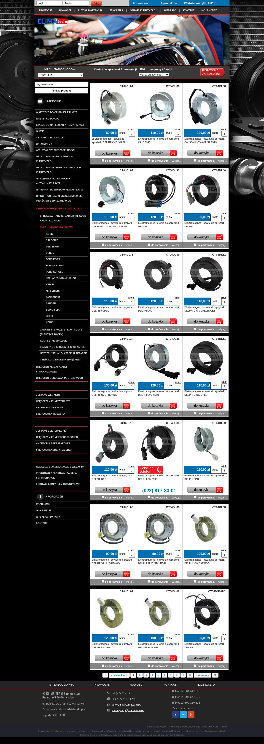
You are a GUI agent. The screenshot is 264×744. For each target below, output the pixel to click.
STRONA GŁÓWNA (61, 684)
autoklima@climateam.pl (126, 704)
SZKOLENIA (116, 10)
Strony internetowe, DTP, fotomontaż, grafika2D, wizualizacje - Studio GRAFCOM (182, 727)
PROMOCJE (45, 10)
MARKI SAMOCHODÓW (59, 69)
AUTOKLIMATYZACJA (90, 10)
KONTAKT (188, 10)
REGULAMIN (43, 504)
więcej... (130, 161)
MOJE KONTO (209, 10)
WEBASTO (170, 10)
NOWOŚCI (65, 10)
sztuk (130, 129)
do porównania (113, 161)
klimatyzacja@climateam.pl (128, 710)
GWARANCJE (43, 510)
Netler (225, 727)
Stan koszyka (139, 3)
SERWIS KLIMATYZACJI (143, 10)
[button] (61, 90)
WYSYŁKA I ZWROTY (48, 516)
